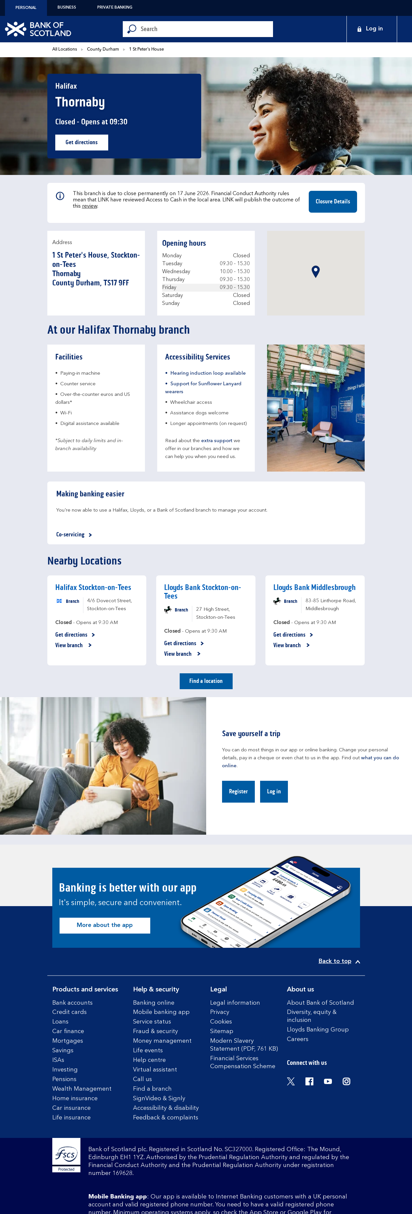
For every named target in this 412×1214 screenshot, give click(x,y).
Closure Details (333, 201)
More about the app (105, 925)
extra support (216, 441)
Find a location (206, 681)
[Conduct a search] (207, 29)
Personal (26, 8)
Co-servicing (75, 535)
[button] (315, 272)
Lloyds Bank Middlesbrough (314, 587)
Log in (274, 791)
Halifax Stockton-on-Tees (93, 587)
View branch (73, 645)
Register (238, 791)
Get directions (87, 144)
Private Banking (114, 8)
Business (67, 8)
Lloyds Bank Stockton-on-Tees (202, 592)
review (89, 206)
